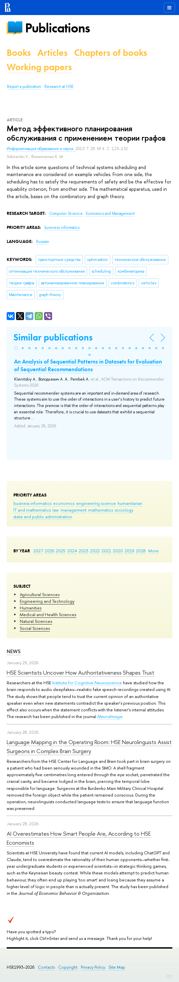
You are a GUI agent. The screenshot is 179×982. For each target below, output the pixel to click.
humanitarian (130, 503)
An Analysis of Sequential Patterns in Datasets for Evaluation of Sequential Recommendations (88, 365)
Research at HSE (58, 86)
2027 (38, 551)
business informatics (32, 503)
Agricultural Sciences (39, 594)
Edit (169, 975)
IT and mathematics (32, 510)
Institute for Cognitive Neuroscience (87, 683)
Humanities (30, 608)
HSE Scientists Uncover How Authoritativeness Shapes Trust (80, 672)
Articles (52, 52)
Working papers (39, 67)
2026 (49, 551)
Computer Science (66, 213)
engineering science (96, 503)
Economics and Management (110, 213)
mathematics (100, 510)
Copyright (67, 967)
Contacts (46, 967)
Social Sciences (35, 628)
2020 (118, 551)
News (14, 651)
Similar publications (53, 337)
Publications (57, 27)
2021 (106, 551)
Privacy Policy (93, 967)
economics (63, 503)
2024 (72, 551)
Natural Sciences (36, 621)
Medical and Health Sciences (48, 614)
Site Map (117, 967)
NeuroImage (109, 716)
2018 (141, 551)
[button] (16, 348)
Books (19, 52)
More (153, 551)
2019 (129, 551)
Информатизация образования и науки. (41, 148)
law (55, 510)
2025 (60, 551)
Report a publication (24, 86)
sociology (124, 510)
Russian (42, 241)
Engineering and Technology (47, 601)
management (73, 510)
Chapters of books (110, 52)
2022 (95, 551)
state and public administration (42, 517)
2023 (83, 551)
